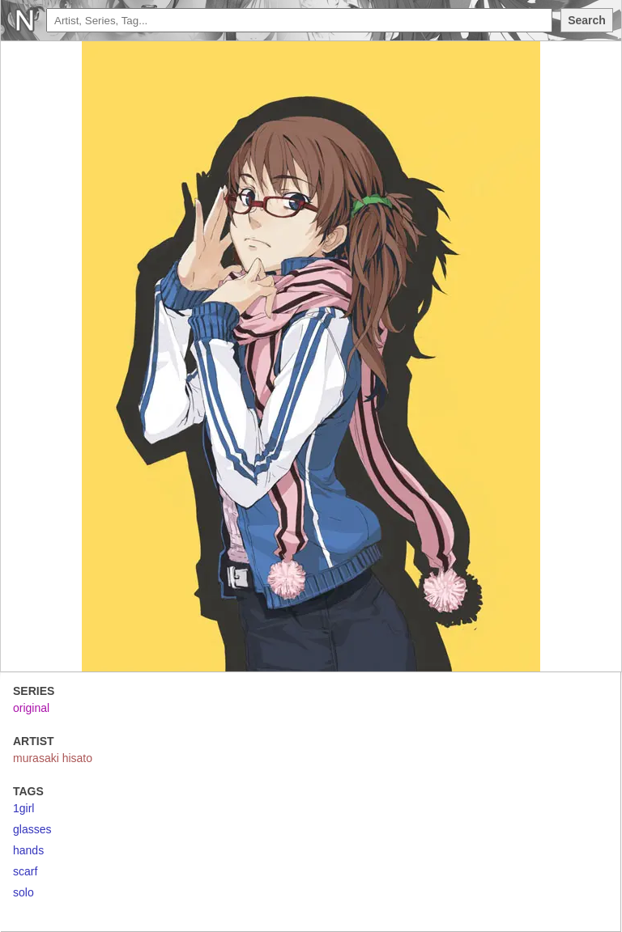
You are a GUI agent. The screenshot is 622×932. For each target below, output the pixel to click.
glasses (32, 829)
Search (587, 20)
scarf (25, 871)
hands (28, 850)
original (31, 707)
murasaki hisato (52, 758)
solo (23, 892)
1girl (23, 808)
